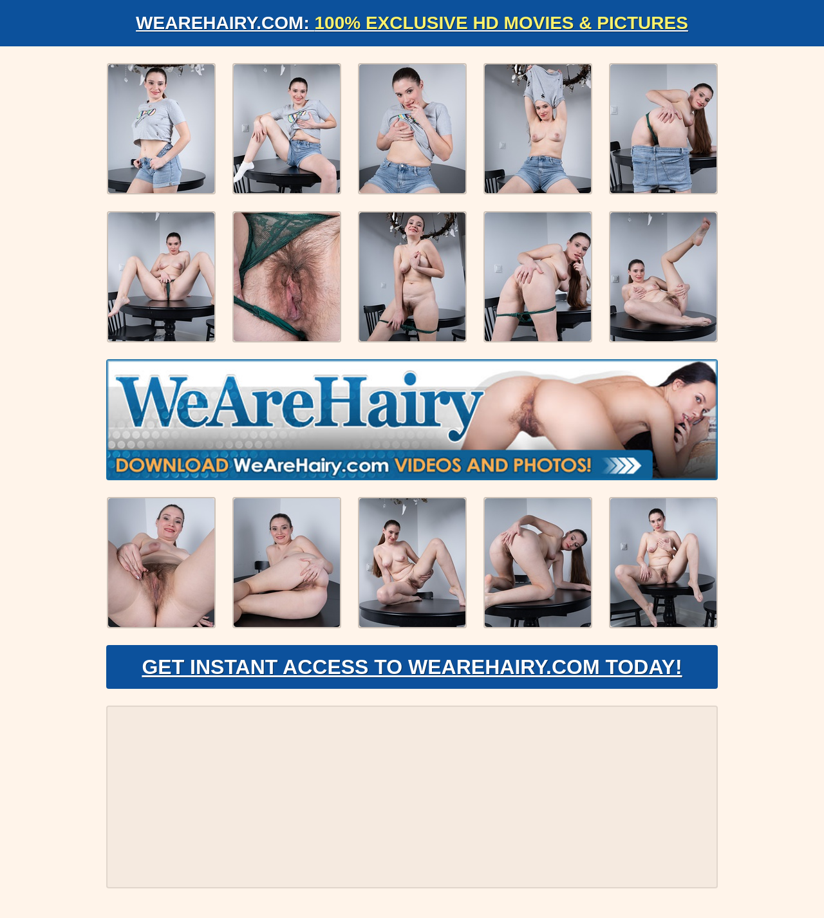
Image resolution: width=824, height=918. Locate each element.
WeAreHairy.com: (412, 23)
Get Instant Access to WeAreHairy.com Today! (412, 667)
